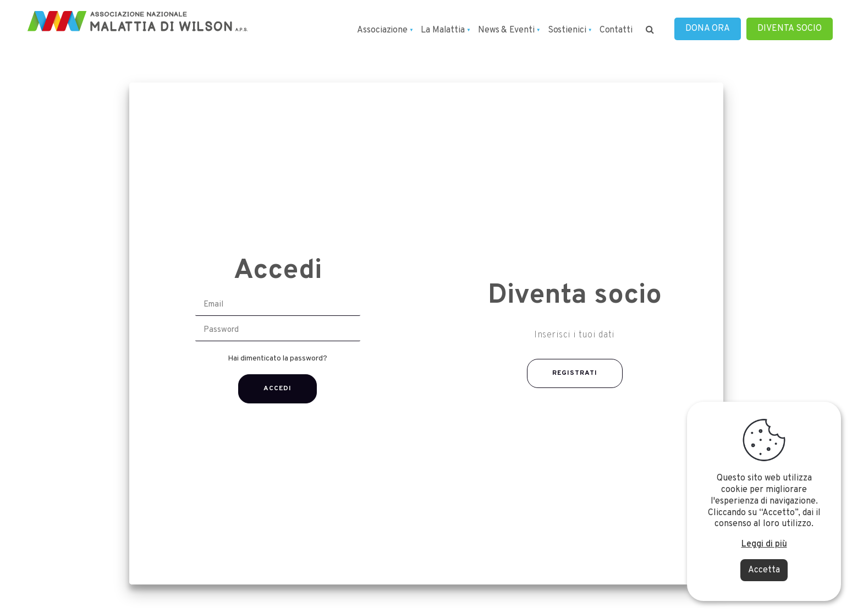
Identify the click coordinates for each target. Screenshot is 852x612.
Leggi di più (764, 544)
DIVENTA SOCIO (789, 28)
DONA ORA (707, 28)
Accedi (277, 388)
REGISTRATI (574, 373)
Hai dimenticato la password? (277, 358)
